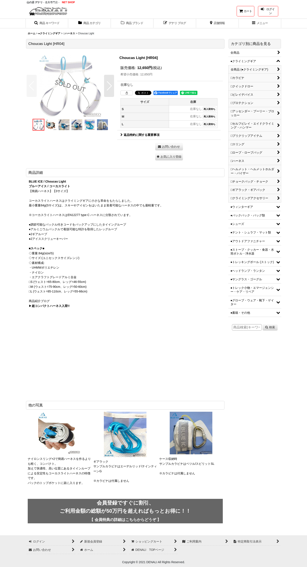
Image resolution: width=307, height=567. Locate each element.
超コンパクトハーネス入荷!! (51, 306)
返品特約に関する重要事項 (139, 135)
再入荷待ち (209, 109)
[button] (47, 23)
